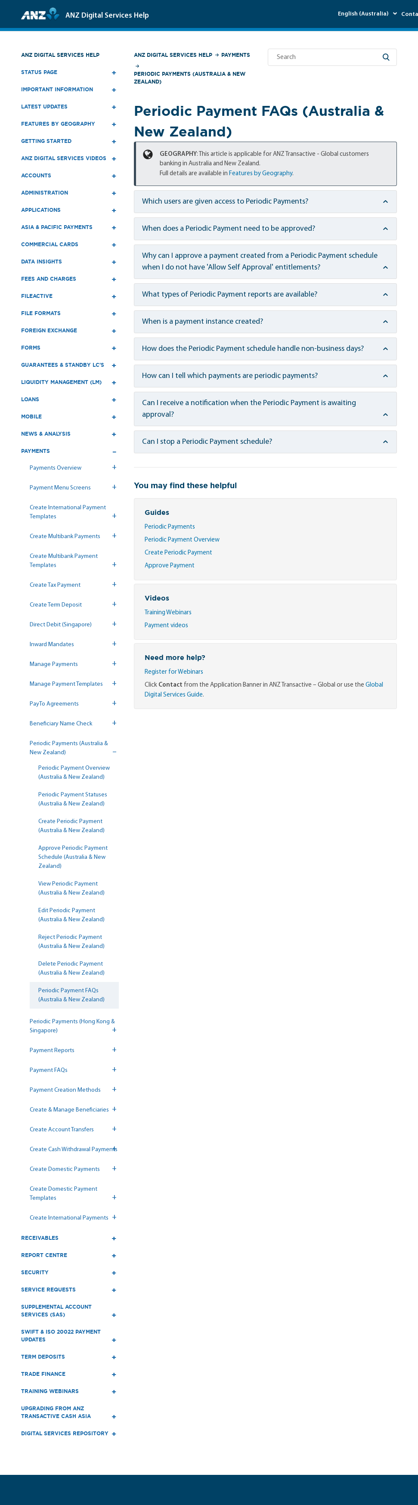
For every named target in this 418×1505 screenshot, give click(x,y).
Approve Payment (170, 566)
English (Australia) (364, 14)
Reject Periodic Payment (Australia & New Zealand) (71, 942)
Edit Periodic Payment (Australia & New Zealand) (71, 915)
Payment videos (166, 625)
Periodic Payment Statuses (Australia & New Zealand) (72, 799)
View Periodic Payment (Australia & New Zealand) (71, 888)
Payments (235, 55)
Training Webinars (168, 613)
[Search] (332, 57)
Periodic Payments (170, 527)
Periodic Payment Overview (182, 540)
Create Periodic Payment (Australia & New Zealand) (71, 826)
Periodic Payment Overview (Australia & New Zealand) (74, 772)
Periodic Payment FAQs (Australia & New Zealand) (71, 995)
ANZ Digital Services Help (60, 55)
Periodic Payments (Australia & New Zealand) (189, 77)
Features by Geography (260, 173)
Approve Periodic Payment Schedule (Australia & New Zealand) (73, 857)
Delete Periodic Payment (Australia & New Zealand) (71, 968)
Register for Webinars (174, 672)
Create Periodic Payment (178, 553)
